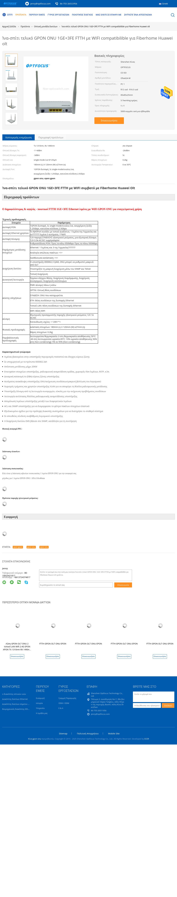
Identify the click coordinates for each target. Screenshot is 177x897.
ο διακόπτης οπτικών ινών (14, 694)
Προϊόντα (20, 14)
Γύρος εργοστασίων (58, 14)
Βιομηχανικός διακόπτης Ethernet (17, 709)
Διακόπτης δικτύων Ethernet (15, 699)
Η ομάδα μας (41, 713)
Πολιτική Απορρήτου (88, 734)
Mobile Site (113, 734)
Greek (165, 3)
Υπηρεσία (40, 708)
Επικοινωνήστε (109, 120)
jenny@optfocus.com (40, 3)
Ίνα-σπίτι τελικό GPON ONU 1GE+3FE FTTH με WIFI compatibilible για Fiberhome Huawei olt (106, 26)
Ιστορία (39, 703)
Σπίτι (7, 14)
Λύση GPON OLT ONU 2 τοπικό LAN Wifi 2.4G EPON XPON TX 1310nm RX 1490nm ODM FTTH (17, 648)
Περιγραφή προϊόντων (50, 137)
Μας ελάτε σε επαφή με (108, 14)
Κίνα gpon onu (34, 739)
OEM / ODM (64, 703)
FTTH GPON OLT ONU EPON (52, 644)
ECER (146, 739)
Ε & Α (61, 708)
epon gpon (17, 547)
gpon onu (31, 547)
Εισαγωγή (40, 698)
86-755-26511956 (68, 3)
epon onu (44, 547)
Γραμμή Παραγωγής (67, 698)
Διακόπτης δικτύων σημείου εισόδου (18, 704)
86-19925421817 (14, 575)
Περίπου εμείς (37, 14)
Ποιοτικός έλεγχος (82, 14)
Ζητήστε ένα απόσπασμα (138, 14)
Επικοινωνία (123, 585)
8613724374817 (22, 577)
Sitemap (63, 734)
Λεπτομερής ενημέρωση (18, 137)
